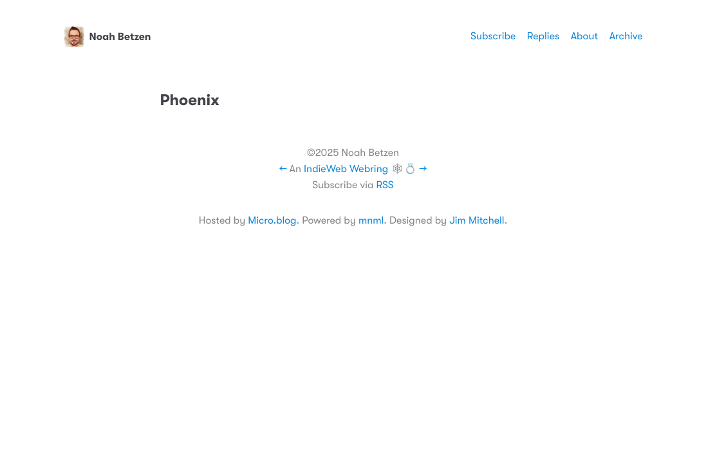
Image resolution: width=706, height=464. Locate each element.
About (584, 36)
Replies (543, 36)
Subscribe (493, 36)
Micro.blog (272, 220)
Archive (626, 36)
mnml (371, 220)
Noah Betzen (107, 36)
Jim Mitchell (476, 220)
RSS (384, 185)
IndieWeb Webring (346, 169)
